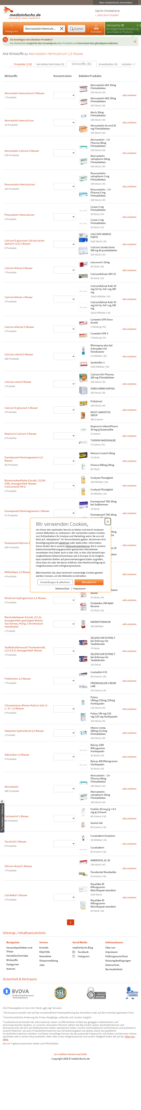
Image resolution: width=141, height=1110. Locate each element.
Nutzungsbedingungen (109, 960)
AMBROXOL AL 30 (91, 860)
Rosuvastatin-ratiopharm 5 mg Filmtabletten (91, 176)
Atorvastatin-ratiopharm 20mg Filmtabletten (91, 159)
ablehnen (55, 542)
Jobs (33, 964)
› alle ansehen (120, 95)
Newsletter (36, 956)
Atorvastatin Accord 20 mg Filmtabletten (94, 127)
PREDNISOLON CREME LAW (94, 684)
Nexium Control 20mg (94, 453)
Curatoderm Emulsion (94, 835)
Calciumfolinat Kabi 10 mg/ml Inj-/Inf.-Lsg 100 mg (94, 305)
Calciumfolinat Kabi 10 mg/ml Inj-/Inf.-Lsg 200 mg (94, 289)
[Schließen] (126, 41)
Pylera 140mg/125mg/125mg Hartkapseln (94, 700)
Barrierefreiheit (104, 969)
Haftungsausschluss (107, 956)
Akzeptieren (80, 582)
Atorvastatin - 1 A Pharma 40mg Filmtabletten (91, 143)
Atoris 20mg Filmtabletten (89, 114)
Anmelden (87, 28)
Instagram (72, 956)
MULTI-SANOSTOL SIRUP (92, 413)
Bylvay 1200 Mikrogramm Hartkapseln (89, 748)
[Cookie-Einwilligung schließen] (98, 521)
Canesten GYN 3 (90, 333)
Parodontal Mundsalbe (94, 872)
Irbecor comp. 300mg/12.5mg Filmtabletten (90, 731)
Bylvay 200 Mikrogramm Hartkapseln (95, 762)
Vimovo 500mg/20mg (93, 465)
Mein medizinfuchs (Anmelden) (106, 2)
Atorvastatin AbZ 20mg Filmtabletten (94, 99)
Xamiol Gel (88, 823)
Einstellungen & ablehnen (46, 582)
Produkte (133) (14, 64)
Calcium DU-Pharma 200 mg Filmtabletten (93, 376)
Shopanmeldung (39, 960)
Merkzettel (104, 25)
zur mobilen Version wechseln (61, 1054)
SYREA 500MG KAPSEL (94, 388)
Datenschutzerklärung (69, 546)
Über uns (101, 947)
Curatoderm (88, 847)
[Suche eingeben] (32, 28)
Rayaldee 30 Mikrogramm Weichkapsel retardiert (94, 887)
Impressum (70, 588)
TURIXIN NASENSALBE (94, 440)
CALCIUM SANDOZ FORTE (92, 235)
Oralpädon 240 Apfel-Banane (93, 604)
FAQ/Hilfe (35, 951)
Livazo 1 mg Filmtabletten (89, 221)
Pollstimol (87, 401)
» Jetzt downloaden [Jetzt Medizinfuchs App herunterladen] (98, 15)
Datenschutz (53, 588)
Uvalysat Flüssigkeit (93, 477)
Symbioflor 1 (89, 362)
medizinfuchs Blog (74, 947)
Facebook (72, 951)
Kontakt (34, 947)
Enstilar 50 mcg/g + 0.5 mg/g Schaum (94, 810)
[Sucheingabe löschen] (53, 28)
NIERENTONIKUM (92, 622)
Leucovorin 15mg (91, 262)
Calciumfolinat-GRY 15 (94, 274)
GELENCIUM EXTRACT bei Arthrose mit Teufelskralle (94, 641)
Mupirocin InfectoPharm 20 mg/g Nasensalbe (95, 427)
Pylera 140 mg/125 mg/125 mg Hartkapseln (95, 715)
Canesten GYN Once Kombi (93, 321)
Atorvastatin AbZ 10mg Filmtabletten (94, 86)
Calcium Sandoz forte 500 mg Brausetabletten (95, 248)
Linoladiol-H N (90, 672)
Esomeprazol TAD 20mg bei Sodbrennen (95, 503)
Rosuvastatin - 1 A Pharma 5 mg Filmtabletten (92, 192)
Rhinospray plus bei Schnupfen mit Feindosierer (93, 348)
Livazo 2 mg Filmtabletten (89, 208)
